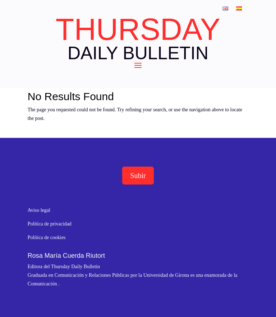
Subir (138, 176)
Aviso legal (39, 210)
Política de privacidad (50, 224)
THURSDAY (138, 29)
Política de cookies (47, 237)
